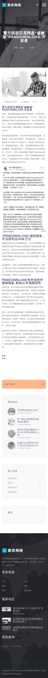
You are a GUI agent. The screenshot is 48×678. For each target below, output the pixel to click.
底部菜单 (12, 488)
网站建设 (12, 479)
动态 (22, 48)
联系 (4, 590)
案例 (26, 586)
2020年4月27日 (9, 102)
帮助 (4, 586)
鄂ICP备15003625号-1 (13, 674)
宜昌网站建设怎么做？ (28, 411)
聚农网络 (28, 670)
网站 (10, 484)
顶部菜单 (12, 493)
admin (25, 102)
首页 (16, 48)
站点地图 (27, 590)
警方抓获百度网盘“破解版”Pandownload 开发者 (17, 108)
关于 (4, 581)
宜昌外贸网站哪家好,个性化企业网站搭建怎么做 (28, 433)
